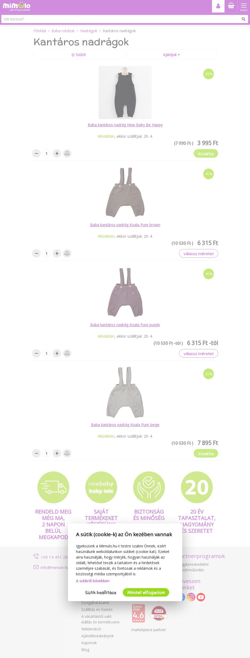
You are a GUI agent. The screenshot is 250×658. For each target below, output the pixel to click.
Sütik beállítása (100, 592)
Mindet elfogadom (146, 592)
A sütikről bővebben (92, 580)
